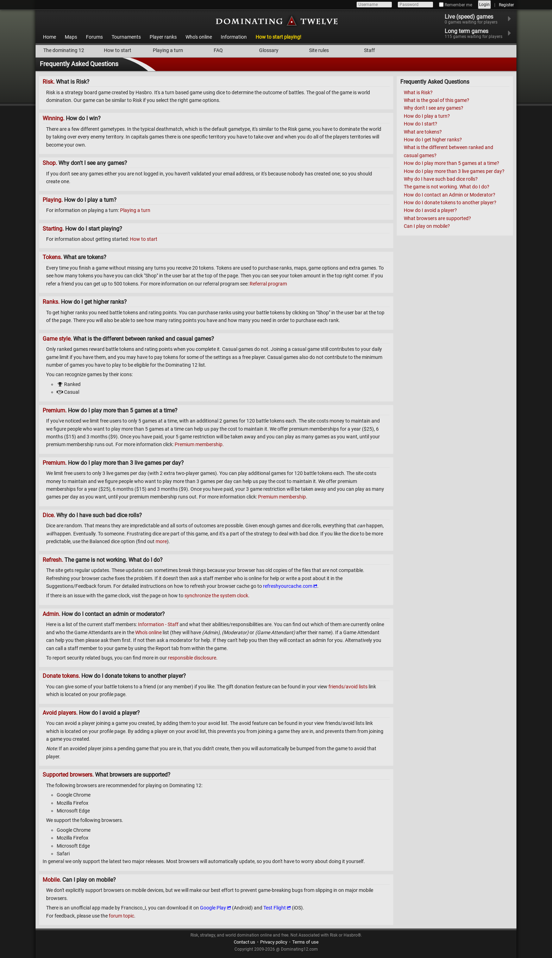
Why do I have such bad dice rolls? (441, 179)
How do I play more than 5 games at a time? (451, 163)
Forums (94, 37)
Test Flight (274, 908)
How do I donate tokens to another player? (450, 202)
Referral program (268, 284)
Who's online (199, 37)
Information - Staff (158, 624)
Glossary (268, 50)
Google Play (213, 908)
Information (234, 37)
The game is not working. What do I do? (446, 186)
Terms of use (305, 942)
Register (506, 4)
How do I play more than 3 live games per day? (454, 171)
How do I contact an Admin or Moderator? (449, 195)
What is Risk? (418, 92)
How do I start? (420, 124)
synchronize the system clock (216, 595)
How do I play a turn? (427, 116)
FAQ (218, 50)
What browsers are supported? (437, 218)
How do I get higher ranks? (433, 139)
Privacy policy (273, 942)
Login (484, 4)
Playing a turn (168, 50)
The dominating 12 (63, 50)
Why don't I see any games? (433, 108)
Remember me (455, 4)
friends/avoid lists (348, 686)
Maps (71, 37)
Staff (369, 50)
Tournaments (126, 37)
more (161, 541)
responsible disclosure (192, 658)
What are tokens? (423, 132)
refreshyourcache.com (287, 586)
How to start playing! (278, 37)
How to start (117, 50)
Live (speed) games (475, 19)
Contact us (244, 942)
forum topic (121, 916)
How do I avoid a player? (430, 210)
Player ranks (163, 37)
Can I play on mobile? (427, 226)
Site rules (319, 50)
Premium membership (198, 444)
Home (49, 37)
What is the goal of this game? (436, 100)
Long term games (478, 33)
